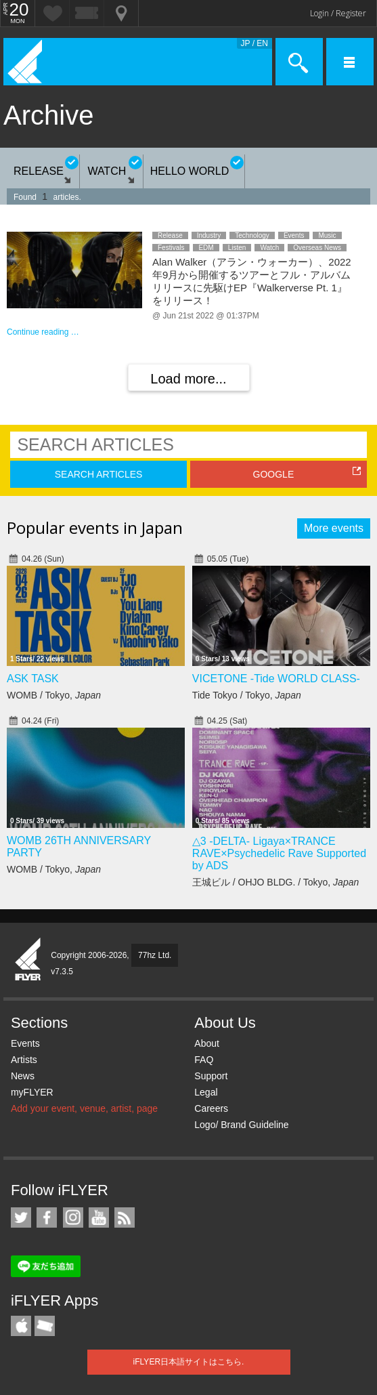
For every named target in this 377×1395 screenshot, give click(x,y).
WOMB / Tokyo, (54, 695)
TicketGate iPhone (45, 1326)
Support (210, 1075)
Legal (205, 1092)
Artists (24, 1059)
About (206, 1043)
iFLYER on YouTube (99, 1217)
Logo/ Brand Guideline (241, 1124)
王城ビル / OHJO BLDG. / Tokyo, (275, 882)
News (23, 1075)
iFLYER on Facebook (47, 1217)
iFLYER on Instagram (73, 1217)
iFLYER (28, 960)
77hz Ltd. (154, 955)
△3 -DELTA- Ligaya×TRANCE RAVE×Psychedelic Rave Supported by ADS (279, 853)
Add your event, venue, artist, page (84, 1108)
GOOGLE (273, 474)
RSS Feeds (124, 1217)
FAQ (203, 1059)
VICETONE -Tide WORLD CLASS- (276, 678)
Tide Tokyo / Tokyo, (246, 695)
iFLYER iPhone (21, 1326)
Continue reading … (43, 332)
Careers (211, 1108)
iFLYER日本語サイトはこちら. (188, 1362)
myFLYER (32, 1092)
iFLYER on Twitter (21, 1217)
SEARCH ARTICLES (99, 474)
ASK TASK (33, 678)
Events (25, 1043)
